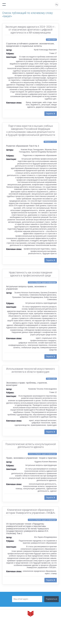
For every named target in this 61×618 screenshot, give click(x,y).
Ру (57, 5)
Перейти (50, 114)
